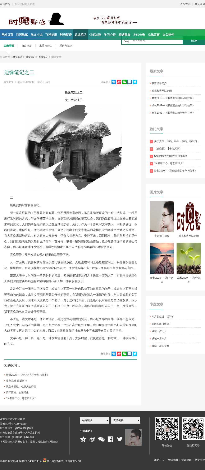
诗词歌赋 (22, 34)
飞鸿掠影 (51, 34)
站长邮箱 (5, 437)
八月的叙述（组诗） (163, 316)
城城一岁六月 (159, 338)
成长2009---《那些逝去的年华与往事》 (173, 105)
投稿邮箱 (17, 437)
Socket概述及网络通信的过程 (168, 156)
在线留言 (154, 34)
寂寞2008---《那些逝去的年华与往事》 (173, 112)
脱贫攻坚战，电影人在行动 (21, 386)
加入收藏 (200, 4)
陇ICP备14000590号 (30, 461)
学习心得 (110, 34)
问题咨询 (29, 437)
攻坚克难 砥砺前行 (16, 380)
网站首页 (5, 4)
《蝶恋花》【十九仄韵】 (166, 149)
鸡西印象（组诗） (162, 323)
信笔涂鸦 (95, 34)
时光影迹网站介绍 (162, 90)
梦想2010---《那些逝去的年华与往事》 (173, 98)
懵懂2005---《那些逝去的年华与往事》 (27, 374)
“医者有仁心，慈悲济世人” (20, 398)
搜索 (194, 40)
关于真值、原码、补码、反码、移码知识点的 (175, 141)
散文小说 (36, 34)
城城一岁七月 (159, 331)
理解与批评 (66, 45)
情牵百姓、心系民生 (17, 392)
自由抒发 (27, 45)
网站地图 (173, 459)
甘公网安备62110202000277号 (64, 461)
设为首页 (185, 4)
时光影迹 (66, 34)
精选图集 (124, 34)
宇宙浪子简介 (159, 83)
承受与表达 (45, 45)
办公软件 (168, 34)
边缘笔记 (80, 34)
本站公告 (139, 34)
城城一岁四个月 (160, 345)
